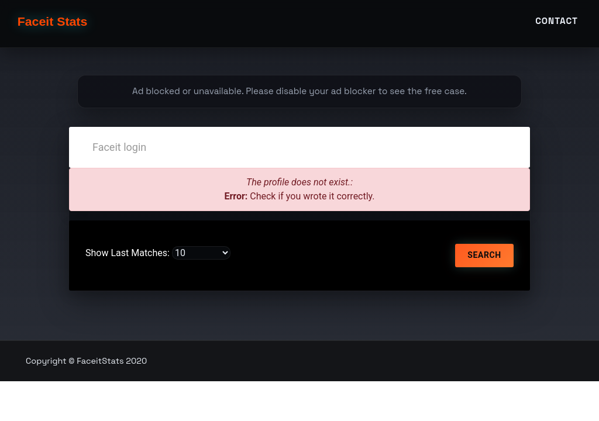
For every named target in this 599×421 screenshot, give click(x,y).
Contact (556, 27)
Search (484, 255)
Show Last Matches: (127, 252)
